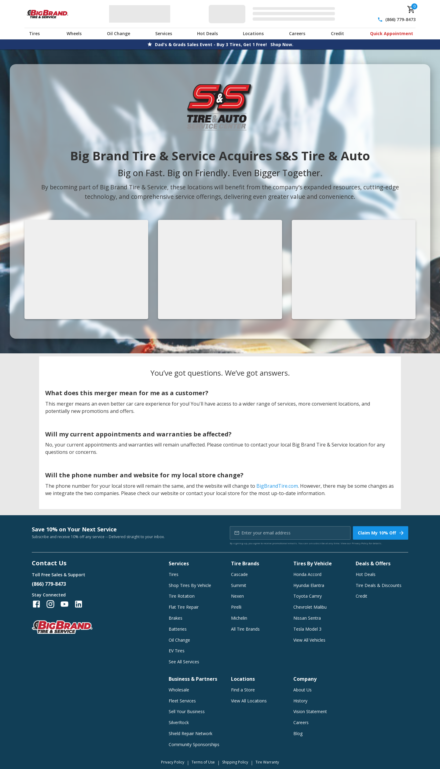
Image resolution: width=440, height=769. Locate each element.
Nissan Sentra (307, 618)
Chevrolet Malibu (310, 607)
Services (163, 33)
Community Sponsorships (194, 744)
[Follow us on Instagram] (50, 604)
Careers (297, 33)
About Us (302, 690)
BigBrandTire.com (277, 486)
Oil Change (118, 33)
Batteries (178, 629)
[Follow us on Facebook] (36, 604)
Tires (34, 33)
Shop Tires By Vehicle (190, 585)
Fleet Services (182, 701)
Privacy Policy (360, 543)
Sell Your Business (187, 711)
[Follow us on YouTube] (64, 604)
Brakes (175, 618)
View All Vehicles (309, 640)
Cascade (239, 574)
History (300, 701)
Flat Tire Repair (184, 607)
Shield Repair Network (190, 733)
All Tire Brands (245, 629)
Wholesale (179, 690)
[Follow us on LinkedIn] (78, 604)
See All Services (184, 662)
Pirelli (236, 607)
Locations (253, 33)
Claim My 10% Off (381, 533)
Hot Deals (207, 33)
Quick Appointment (391, 33)
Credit (337, 33)
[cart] (411, 9)
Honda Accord (307, 574)
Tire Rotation (182, 596)
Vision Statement (310, 711)
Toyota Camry (307, 596)
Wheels (74, 33)
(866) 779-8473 (400, 19)
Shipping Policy (235, 762)
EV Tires (177, 651)
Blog (297, 733)
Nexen (237, 596)
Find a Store (243, 690)
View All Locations (249, 701)
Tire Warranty (267, 762)
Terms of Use (203, 762)
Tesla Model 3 (307, 629)
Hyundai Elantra (308, 585)
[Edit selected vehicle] (274, 14)
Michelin (239, 618)
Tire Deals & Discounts (379, 585)
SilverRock (179, 722)
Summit (238, 585)
